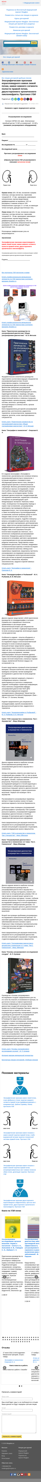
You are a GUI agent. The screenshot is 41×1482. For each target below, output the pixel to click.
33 (35, 1339)
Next (36, 1277)
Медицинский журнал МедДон (23, 1455)
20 (7, 1339)
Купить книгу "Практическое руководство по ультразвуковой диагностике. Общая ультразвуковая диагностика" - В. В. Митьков (17, 424)
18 (3, 1339)
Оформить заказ (7, 1457)
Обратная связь (7, 1466)
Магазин (4, 1451)
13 (29, 1337)
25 (18, 1339)
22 (11, 1339)
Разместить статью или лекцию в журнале (21, 15)
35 (11, 1341)
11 (24, 1337)
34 (38, 1339)
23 (14, 1339)
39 (20, 1341)
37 (16, 1341)
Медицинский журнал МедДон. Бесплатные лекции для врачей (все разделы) (22, 23)
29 (27, 1339)
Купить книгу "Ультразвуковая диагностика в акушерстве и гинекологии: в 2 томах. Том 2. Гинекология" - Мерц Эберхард (17, 945)
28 (24, 1339)
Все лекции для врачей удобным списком (16, 78)
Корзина (4, 1454)
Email (4, 1408)
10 (22, 1337)
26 (20, 1339)
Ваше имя (5, 1396)
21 (9, 1339)
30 (29, 1339)
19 (5, 1339)
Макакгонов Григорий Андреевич (16, 104)
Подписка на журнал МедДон (23, 1460)
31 (31, 1339)
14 (31, 1337)
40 (22, 1341)
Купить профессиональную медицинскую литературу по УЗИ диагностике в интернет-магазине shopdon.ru (17, 279)
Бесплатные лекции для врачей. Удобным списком (20, 1060)
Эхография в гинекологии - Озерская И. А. (14, 1361)
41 (24, 1341)
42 (27, 1341)
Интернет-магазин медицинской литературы (17, 1055)
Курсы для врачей (22, 18)
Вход (3, 1459)
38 (18, 1341)
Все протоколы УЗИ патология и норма (16, 272)
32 (33, 1339)
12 (27, 1337)
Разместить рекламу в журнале (21, 27)
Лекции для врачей (25, 1451)
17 (38, 1337)
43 (29, 1341)
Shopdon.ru (10, 1446)
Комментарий (6, 1414)
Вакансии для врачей (21, 30)
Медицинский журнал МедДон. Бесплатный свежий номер (22, 35)
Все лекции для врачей (11, 57)
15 (33, 1337)
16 (35, 1337)
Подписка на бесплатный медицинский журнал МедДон (21, 11)
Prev (4, 1277)
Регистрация (6, 1461)
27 (22, 1339)
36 (14, 1341)
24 (16, 1339)
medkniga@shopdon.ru (9, 1471)
